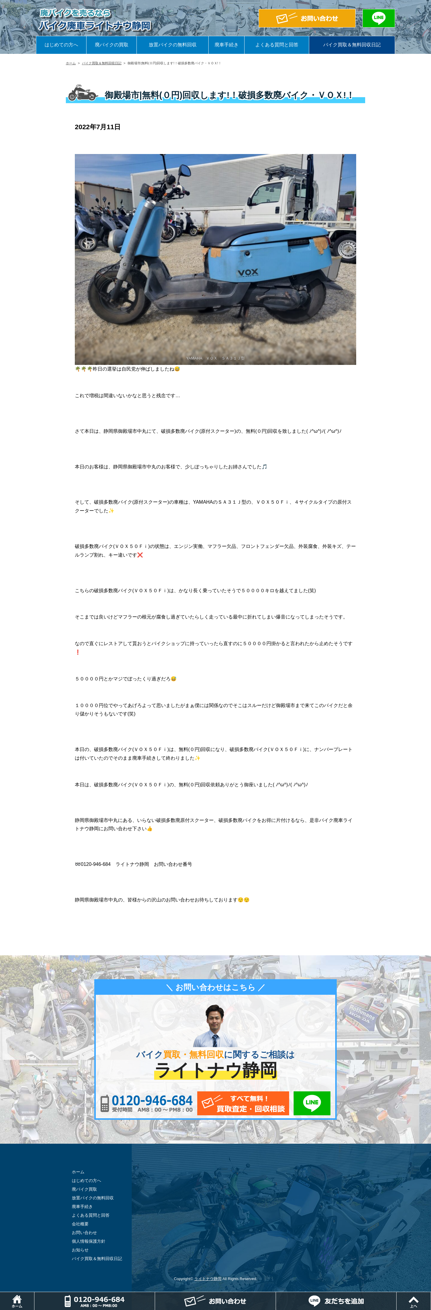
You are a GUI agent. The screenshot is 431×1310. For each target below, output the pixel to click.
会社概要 (80, 1223)
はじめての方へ (61, 44)
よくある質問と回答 (276, 44)
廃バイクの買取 (111, 44)
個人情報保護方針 (88, 1241)
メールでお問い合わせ (243, 1103)
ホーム (71, 63)
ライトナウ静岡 (207, 1279)
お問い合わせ (84, 1232)
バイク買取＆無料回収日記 (352, 44)
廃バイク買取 (84, 1189)
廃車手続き (227, 44)
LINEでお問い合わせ (312, 1103)
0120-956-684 (146, 1103)
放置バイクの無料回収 (173, 44)
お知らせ (80, 1249)
